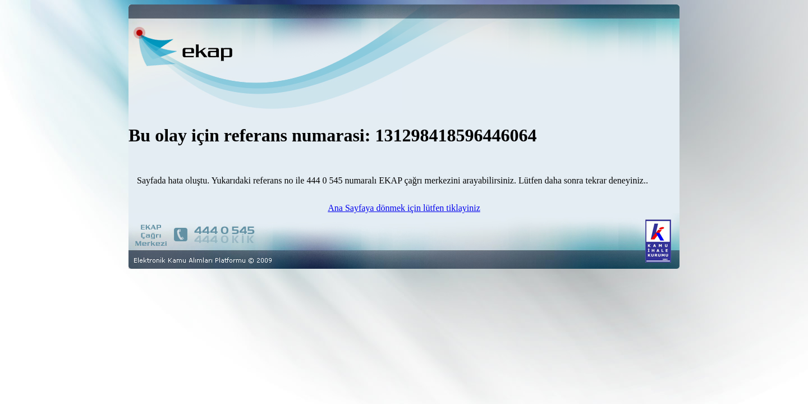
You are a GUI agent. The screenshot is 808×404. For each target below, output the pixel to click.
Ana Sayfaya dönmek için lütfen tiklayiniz (404, 208)
